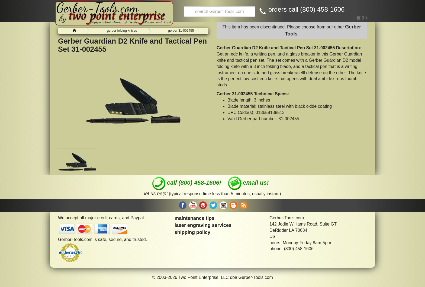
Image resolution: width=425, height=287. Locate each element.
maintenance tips (194, 218)
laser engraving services (203, 225)
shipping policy (192, 232)
